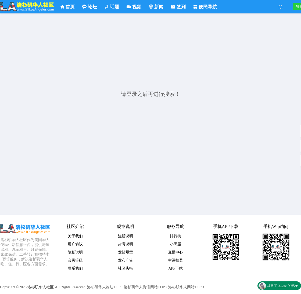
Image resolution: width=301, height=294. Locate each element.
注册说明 (125, 236)
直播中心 (175, 252)
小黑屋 (175, 244)
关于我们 (75, 236)
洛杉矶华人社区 (27, 6)
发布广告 (125, 260)
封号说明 (125, 244)
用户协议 (75, 244)
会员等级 (75, 260)
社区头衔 (125, 268)
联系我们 (75, 268)
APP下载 (176, 268)
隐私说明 (75, 252)
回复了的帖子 (282, 286)
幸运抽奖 (175, 260)
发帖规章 (125, 252)
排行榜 (175, 236)
